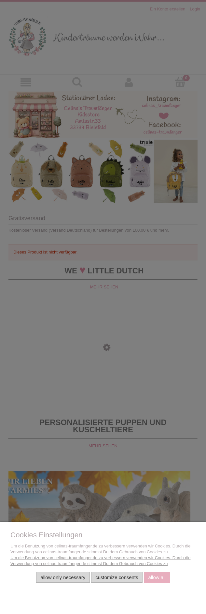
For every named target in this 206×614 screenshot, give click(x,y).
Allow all (156, 577)
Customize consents (116, 577)
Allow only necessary (62, 577)
